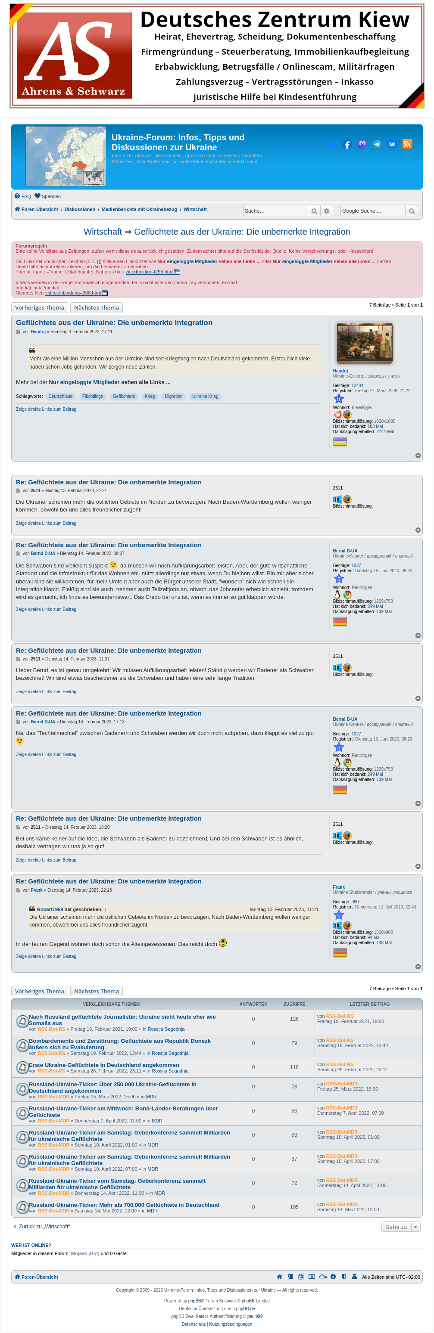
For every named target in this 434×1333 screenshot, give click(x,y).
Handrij (340, 371)
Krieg (150, 396)
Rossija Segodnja (166, 1029)
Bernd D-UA (345, 551)
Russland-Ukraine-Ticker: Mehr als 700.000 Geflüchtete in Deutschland (124, 1205)
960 (355, 901)
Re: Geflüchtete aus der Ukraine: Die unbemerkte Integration (109, 482)
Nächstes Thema (96, 307)
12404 (358, 385)
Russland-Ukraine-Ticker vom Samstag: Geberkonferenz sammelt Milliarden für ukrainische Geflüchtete (117, 1184)
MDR (151, 1096)
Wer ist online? (31, 1245)
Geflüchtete (124, 396)
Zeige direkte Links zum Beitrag (46, 409)
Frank (339, 887)
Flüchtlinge (92, 396)
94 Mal (374, 937)
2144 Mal (385, 431)
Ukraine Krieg (205, 396)
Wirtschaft (103, 231)
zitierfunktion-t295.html (150, 271)
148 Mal (384, 942)
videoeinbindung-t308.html (73, 292)
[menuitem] (22, 196)
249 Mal (375, 606)
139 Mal (384, 611)
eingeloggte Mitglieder (192, 261)
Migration (173, 396)
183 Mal (375, 426)
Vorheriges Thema (39, 307)
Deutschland (61, 396)
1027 (356, 565)
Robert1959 (50, 909)
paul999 (255, 1316)
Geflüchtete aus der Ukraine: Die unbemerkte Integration (242, 231)
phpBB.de (245, 1308)
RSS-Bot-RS (52, 1029)
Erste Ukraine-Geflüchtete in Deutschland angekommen (104, 1065)
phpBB (194, 1301)
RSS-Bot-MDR (53, 1096)
